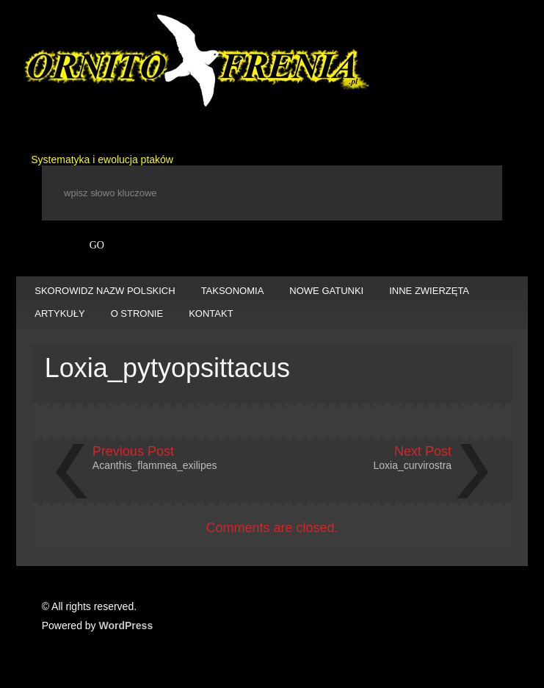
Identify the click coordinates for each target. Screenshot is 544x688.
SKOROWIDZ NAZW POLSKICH (105, 290)
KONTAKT (211, 313)
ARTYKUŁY (59, 313)
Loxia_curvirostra (413, 465)
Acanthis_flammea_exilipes (155, 465)
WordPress (126, 625)
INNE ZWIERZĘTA (429, 290)
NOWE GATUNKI (326, 290)
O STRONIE (137, 313)
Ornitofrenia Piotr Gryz (194, 61)
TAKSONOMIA (232, 290)
